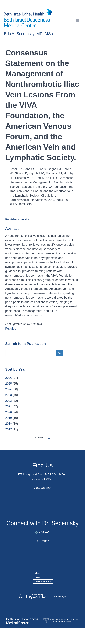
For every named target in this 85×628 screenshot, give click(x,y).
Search (60, 353)
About (37, 573)
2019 (8, 418)
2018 (8, 423)
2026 (8, 377)
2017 (8, 429)
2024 (8, 389)
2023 (8, 395)
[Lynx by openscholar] (23, 596)
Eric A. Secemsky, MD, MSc (28, 34)
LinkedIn (44, 532)
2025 (8, 383)
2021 (8, 406)
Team (37, 577)
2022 (8, 400)
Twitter (44, 541)
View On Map (42, 488)
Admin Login (60, 596)
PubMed (10, 328)
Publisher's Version (17, 219)
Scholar (38, 596)
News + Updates (43, 581)
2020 (8, 412)
